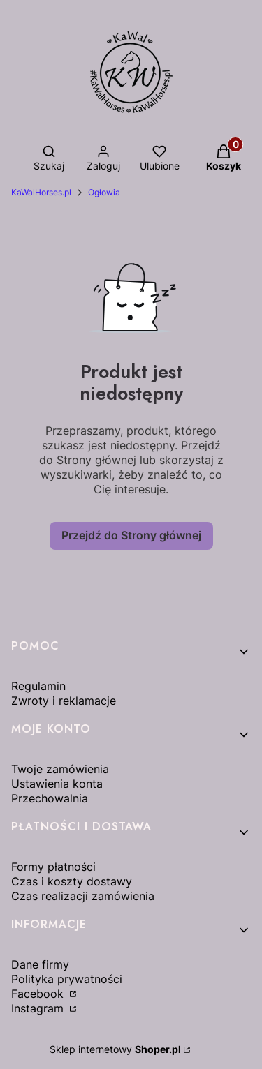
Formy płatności (53, 867)
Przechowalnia (49, 798)
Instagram (39, 1008)
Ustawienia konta (57, 784)
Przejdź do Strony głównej (131, 535)
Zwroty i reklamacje (63, 701)
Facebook (39, 994)
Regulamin (38, 686)
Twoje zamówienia (60, 769)
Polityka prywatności (66, 979)
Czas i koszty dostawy (71, 881)
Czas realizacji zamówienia (82, 896)
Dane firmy (40, 964)
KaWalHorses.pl (41, 192)
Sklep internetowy (115, 1049)
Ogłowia (104, 192)
